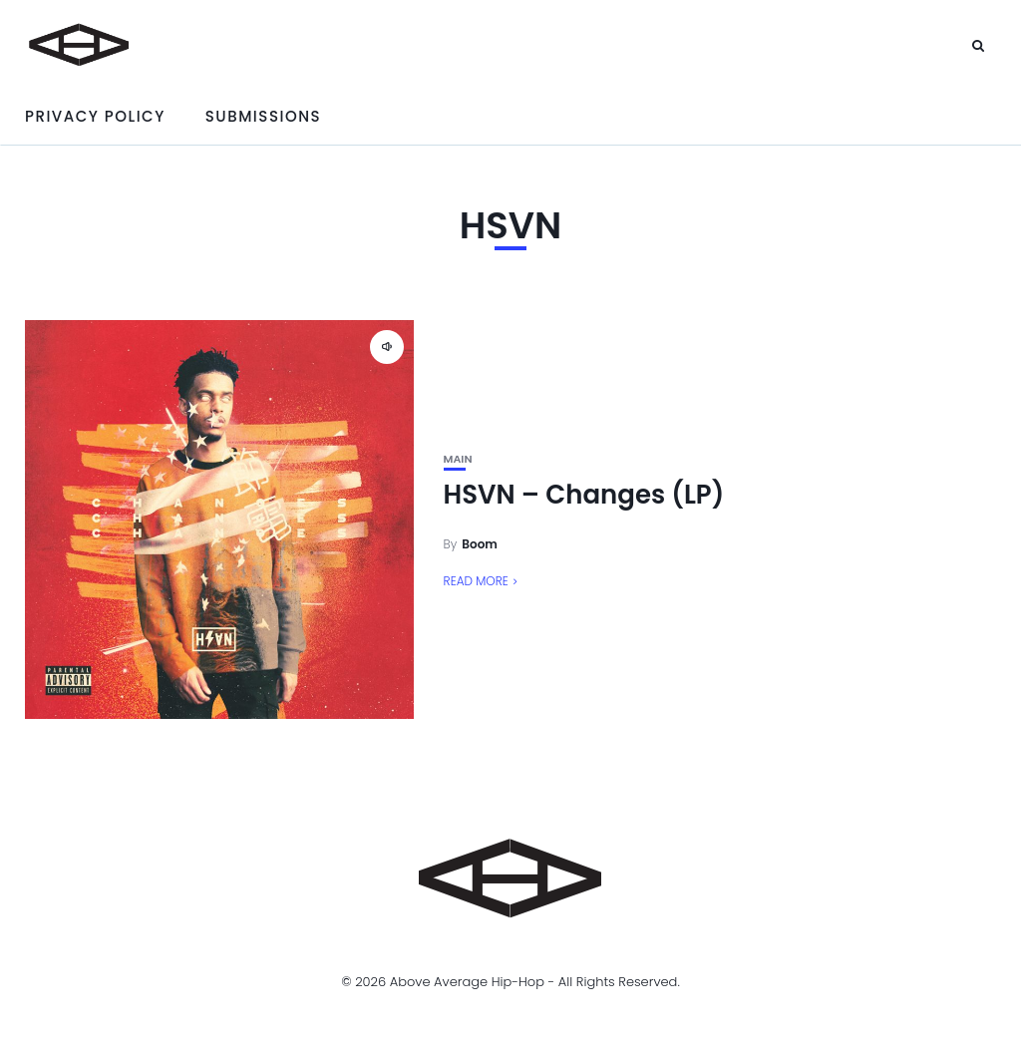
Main (458, 459)
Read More (476, 580)
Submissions (263, 116)
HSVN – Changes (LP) (584, 495)
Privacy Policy (95, 116)
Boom (480, 543)
